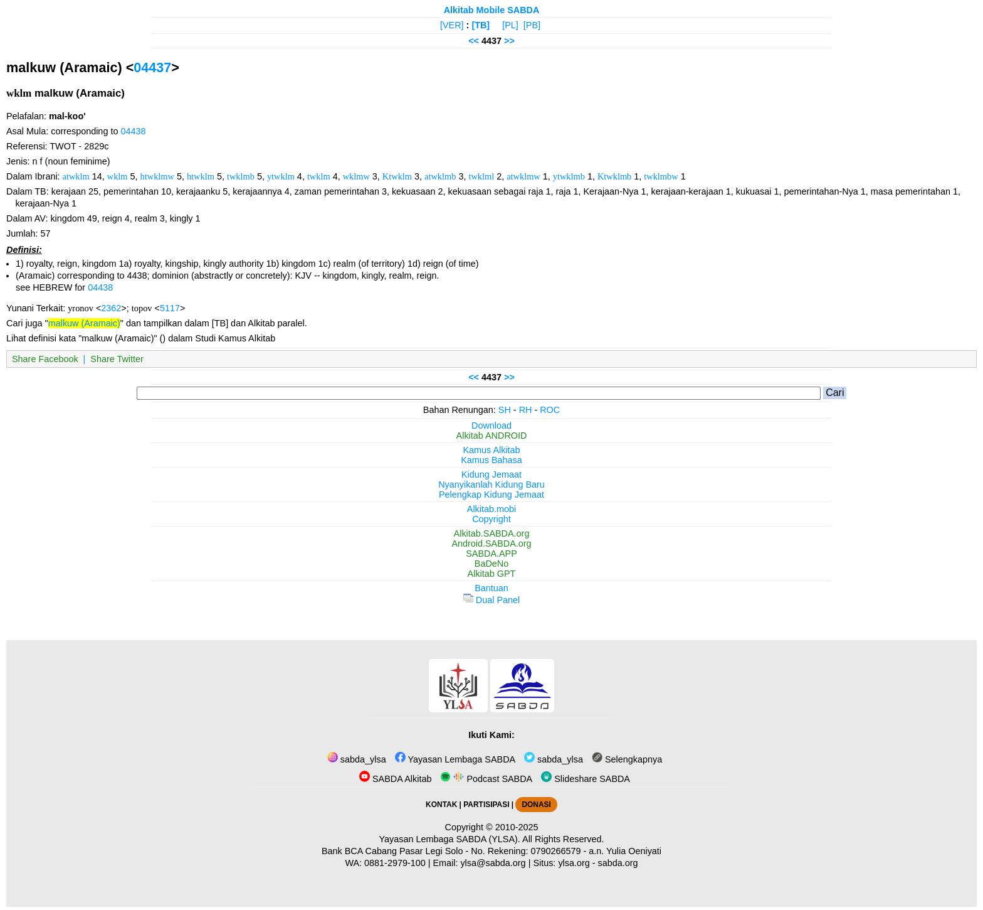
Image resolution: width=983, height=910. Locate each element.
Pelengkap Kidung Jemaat (491, 495)
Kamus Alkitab (491, 450)
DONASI (536, 804)
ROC (550, 410)
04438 (132, 131)
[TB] (480, 25)
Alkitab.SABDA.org (492, 533)
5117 (170, 308)
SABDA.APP (491, 554)
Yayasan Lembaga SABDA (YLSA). (449, 839)
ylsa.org (573, 863)
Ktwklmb (614, 176)
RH (525, 410)
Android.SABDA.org (491, 543)
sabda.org (618, 863)
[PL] (510, 25)
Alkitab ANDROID (491, 436)
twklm (318, 176)
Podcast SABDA (486, 779)
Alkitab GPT (492, 574)
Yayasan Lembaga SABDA (455, 759)
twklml (481, 176)
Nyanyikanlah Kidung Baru (491, 484)
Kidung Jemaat (491, 474)
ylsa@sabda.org (492, 863)
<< (473, 41)
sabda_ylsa (356, 759)
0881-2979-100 (395, 863)
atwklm (76, 176)
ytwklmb (569, 176)
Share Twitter (117, 359)
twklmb (241, 176)
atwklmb (440, 176)
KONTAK (441, 804)
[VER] (452, 25)
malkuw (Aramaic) (84, 323)
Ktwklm (397, 176)
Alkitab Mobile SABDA (492, 10)
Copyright (491, 519)
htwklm (200, 176)
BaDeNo (491, 564)
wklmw (356, 176)
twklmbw (661, 176)
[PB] (531, 25)
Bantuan (491, 588)
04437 (152, 67)
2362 (111, 308)
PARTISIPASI (486, 804)
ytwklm (281, 176)
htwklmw (157, 176)
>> (509, 41)
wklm (117, 176)
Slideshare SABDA (585, 779)
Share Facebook (45, 359)
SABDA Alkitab (395, 779)
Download (491, 425)
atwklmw (523, 176)
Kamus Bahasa (491, 460)
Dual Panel (491, 600)
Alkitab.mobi (491, 509)
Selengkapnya (627, 759)
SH (504, 410)
